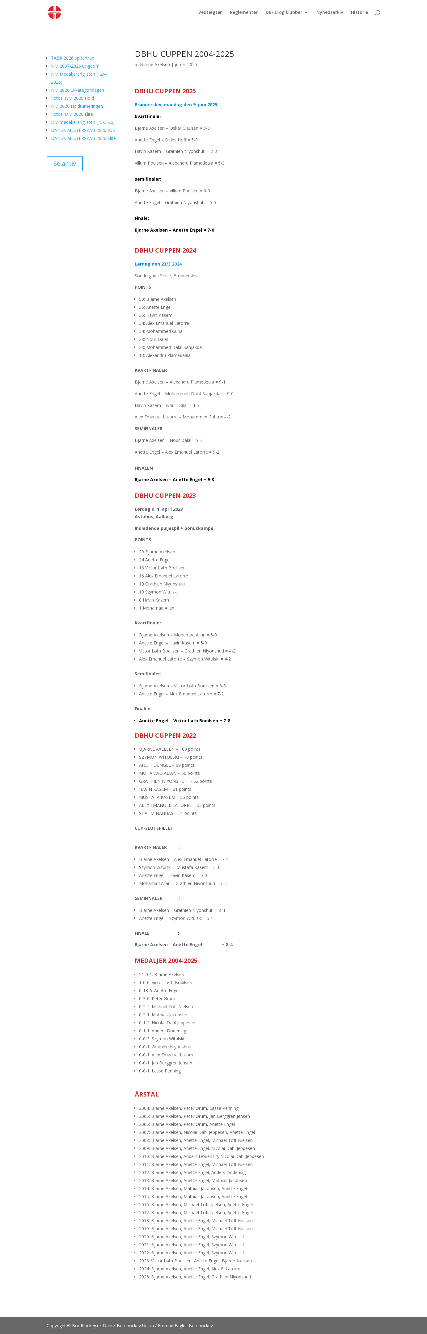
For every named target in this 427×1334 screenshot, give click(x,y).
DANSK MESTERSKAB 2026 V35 (83, 130)
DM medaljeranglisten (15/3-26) (83, 122)
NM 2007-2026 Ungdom (75, 66)
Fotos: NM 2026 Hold (72, 98)
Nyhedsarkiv (329, 12)
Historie (359, 12)
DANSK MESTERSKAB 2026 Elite (83, 138)
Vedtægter (210, 12)
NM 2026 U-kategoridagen (77, 90)
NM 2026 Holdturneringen (77, 106)
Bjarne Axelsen (155, 64)
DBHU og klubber (284, 12)
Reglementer (244, 12)
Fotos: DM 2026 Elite (72, 114)
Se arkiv (64, 163)
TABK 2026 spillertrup (72, 58)
